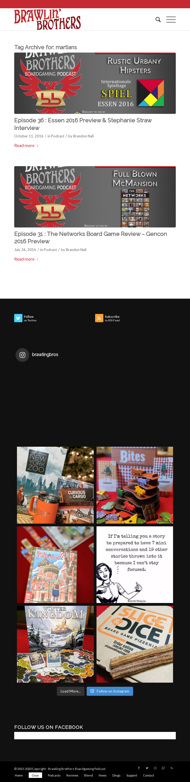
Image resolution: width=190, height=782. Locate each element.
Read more (27, 145)
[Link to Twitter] (147, 768)
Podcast (57, 136)
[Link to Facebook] (139, 768)
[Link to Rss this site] (172, 768)
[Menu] (168, 19)
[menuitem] (155, 19)
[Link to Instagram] (155, 768)
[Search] (155, 19)
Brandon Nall (83, 136)
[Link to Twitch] (163, 768)
